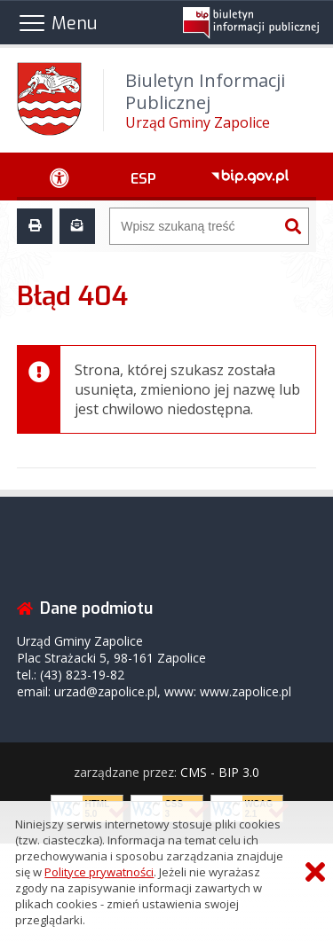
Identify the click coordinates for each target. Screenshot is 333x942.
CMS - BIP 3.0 (219, 772)
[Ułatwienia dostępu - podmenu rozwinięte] (60, 176)
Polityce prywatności (99, 872)
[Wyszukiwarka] (194, 226)
